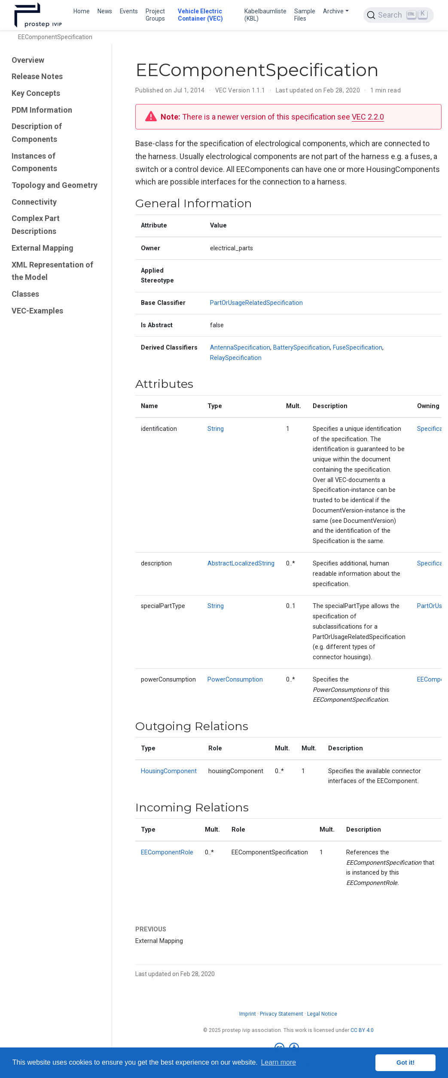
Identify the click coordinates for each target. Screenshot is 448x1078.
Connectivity (34, 201)
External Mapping (42, 247)
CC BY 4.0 (362, 1030)
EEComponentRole (167, 852)
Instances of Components (34, 162)
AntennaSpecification (240, 347)
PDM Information (42, 109)
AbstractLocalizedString (240, 563)
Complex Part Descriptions (36, 225)
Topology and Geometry (55, 185)
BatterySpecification (301, 347)
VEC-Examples (37, 310)
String (215, 429)
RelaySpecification (236, 358)
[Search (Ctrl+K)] (398, 15)
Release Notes (37, 76)
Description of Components (37, 133)
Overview (28, 59)
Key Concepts (36, 93)
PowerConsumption (235, 679)
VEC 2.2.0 (368, 116)
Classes (25, 293)
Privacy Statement (281, 1014)
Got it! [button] (405, 1062)
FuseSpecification (357, 347)
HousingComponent (169, 771)
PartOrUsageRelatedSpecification (256, 303)
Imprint (247, 1014)
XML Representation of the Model (52, 271)
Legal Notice (322, 1014)
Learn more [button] (278, 1062)
